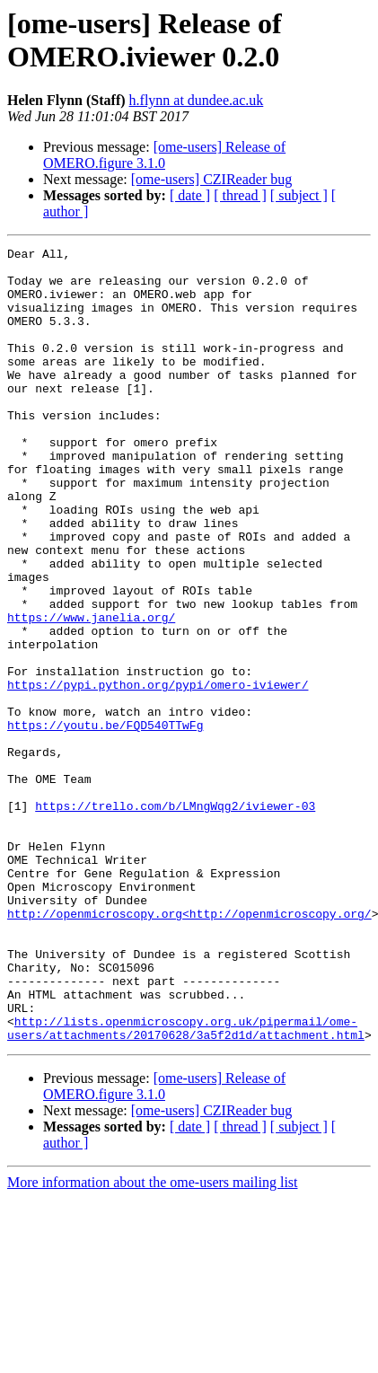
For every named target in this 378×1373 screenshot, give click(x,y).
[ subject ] (299, 195)
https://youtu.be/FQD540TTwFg (105, 822)
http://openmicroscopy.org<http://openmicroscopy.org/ (189, 1048)
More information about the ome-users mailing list (152, 1341)
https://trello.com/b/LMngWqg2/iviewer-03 (175, 919)
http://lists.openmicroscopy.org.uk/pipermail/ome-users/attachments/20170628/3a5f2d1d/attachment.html (186, 1185)
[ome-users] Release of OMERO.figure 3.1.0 (164, 155)
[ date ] (190, 195)
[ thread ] (240, 195)
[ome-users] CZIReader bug (212, 179)
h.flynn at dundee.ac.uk (196, 100)
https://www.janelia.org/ (91, 692)
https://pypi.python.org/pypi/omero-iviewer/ (157, 773)
